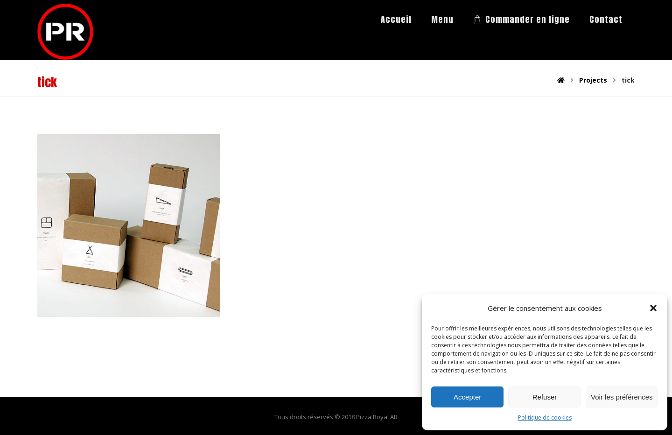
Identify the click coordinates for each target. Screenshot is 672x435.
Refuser (544, 397)
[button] (653, 308)
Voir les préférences (622, 397)
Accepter (467, 397)
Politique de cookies (545, 417)
